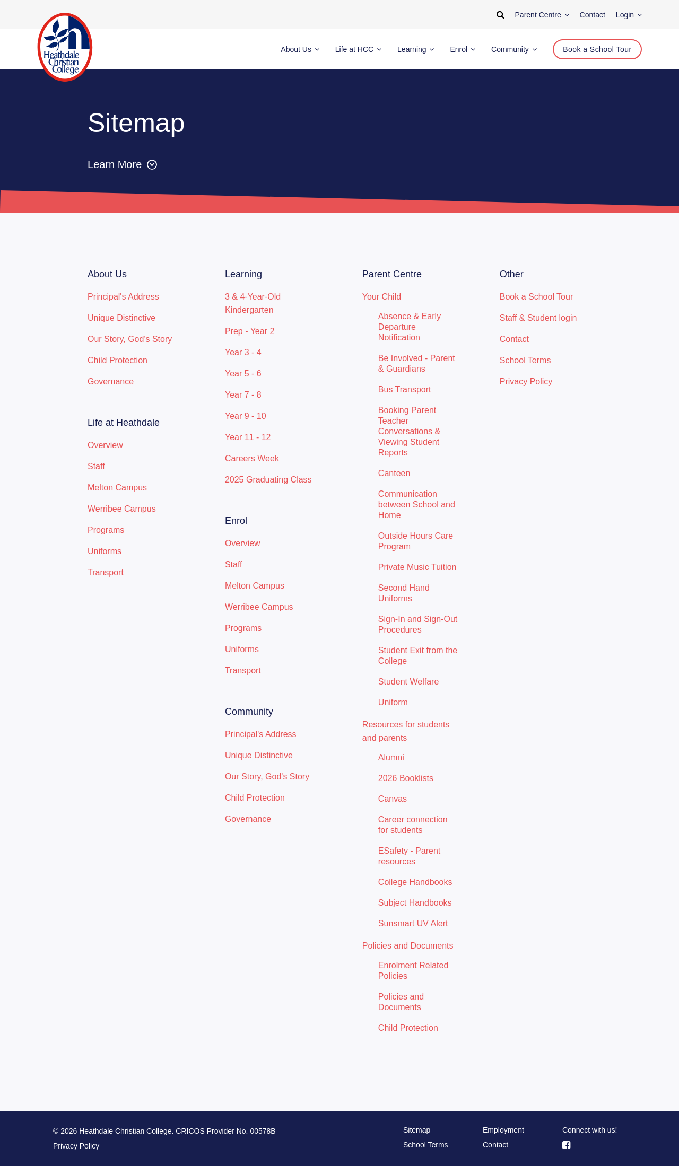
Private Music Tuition (417, 567)
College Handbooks (415, 882)
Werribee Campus (122, 508)
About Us (300, 49)
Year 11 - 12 (248, 437)
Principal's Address (123, 296)
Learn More (122, 164)
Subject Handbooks (415, 902)
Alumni (391, 757)
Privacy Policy (526, 381)
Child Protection (117, 360)
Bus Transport (404, 389)
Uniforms (104, 551)
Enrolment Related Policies (413, 970)
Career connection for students (413, 825)
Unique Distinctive (121, 317)
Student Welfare (408, 681)
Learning (415, 49)
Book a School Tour (536, 296)
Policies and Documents (408, 945)
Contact (514, 339)
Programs (106, 529)
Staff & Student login (538, 317)
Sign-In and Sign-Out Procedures (417, 624)
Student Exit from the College (417, 655)
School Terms (525, 360)
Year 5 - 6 (243, 373)
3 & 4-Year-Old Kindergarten (253, 303)
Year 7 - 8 (243, 394)
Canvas (392, 798)
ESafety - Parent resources (409, 856)
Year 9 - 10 (245, 415)
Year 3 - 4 (243, 352)
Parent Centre (542, 15)
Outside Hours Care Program (415, 541)
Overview (105, 445)
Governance (111, 381)
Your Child (381, 296)
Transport (106, 572)
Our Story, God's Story (130, 339)
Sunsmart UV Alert (413, 923)
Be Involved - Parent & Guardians (416, 363)
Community (514, 49)
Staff (96, 466)
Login (629, 15)
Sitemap (416, 1130)
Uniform (393, 702)
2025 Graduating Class (268, 479)
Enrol (462, 49)
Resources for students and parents (406, 731)
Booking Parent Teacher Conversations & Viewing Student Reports (409, 431)
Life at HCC (358, 49)
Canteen (394, 473)
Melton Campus (117, 487)
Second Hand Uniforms (404, 593)
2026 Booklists (405, 778)
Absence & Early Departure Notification (409, 327)
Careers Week (252, 458)
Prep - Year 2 (249, 331)
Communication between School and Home (416, 504)
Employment (503, 1130)
